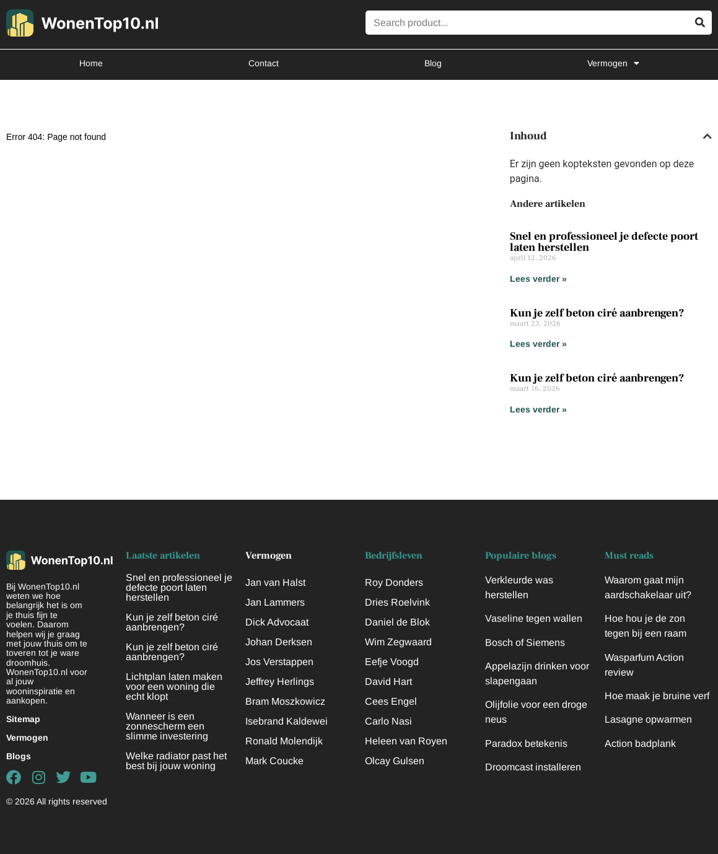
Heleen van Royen (406, 741)
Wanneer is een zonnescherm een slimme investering (167, 726)
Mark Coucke (274, 761)
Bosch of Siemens (525, 642)
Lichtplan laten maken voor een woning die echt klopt (174, 686)
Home (91, 63)
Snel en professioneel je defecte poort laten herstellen (604, 242)
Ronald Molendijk (284, 741)
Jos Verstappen (279, 661)
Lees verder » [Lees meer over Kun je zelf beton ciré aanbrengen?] (538, 344)
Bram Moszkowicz (285, 701)
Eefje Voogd (392, 661)
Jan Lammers (275, 602)
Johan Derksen (278, 642)
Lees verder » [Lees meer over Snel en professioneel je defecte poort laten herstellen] (538, 279)
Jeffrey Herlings (279, 681)
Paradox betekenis (526, 743)
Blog (433, 63)
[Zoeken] (700, 23)
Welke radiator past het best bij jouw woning (176, 761)
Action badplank (640, 743)
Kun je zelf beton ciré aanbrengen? (597, 313)
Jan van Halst (275, 582)
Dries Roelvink (397, 602)
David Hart (388, 681)
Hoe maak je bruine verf (657, 696)
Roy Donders (394, 582)
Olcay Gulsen (394, 761)
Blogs (18, 756)
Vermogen (613, 63)
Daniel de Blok (397, 622)
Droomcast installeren (533, 767)
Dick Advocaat (277, 622)
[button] (707, 136)
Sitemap (23, 719)
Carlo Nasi (388, 721)
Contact (263, 63)
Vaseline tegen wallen (533, 618)
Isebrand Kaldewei (286, 721)
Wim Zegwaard (398, 642)
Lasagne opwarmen (648, 719)
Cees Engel (391, 701)
